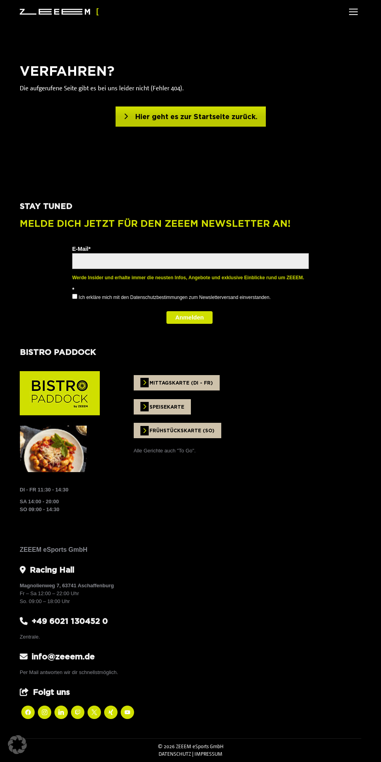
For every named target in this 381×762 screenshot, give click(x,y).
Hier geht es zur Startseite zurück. (191, 116)
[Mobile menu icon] (353, 12)
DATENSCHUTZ (175, 754)
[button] (17, 744)
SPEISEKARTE (162, 406)
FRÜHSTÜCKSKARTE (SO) (177, 430)
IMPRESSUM (208, 754)
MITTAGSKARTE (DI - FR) (176, 382)
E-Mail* (81, 249)
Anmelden (189, 317)
